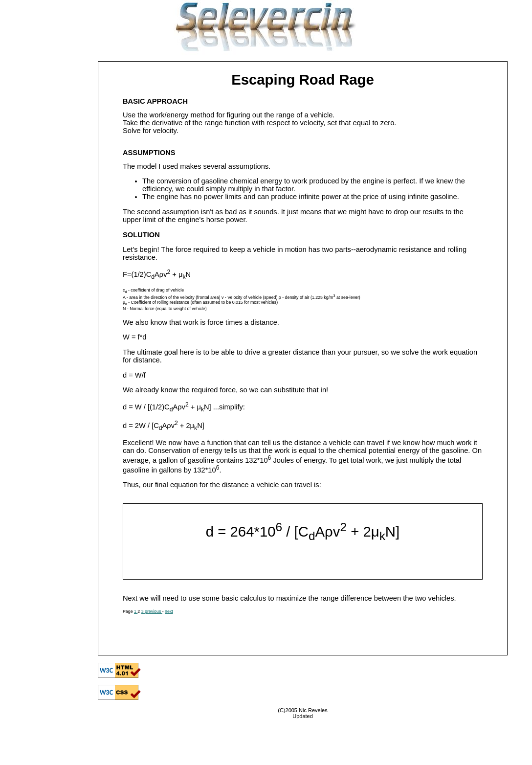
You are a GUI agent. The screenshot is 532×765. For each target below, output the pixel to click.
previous (153, 611)
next (169, 611)
